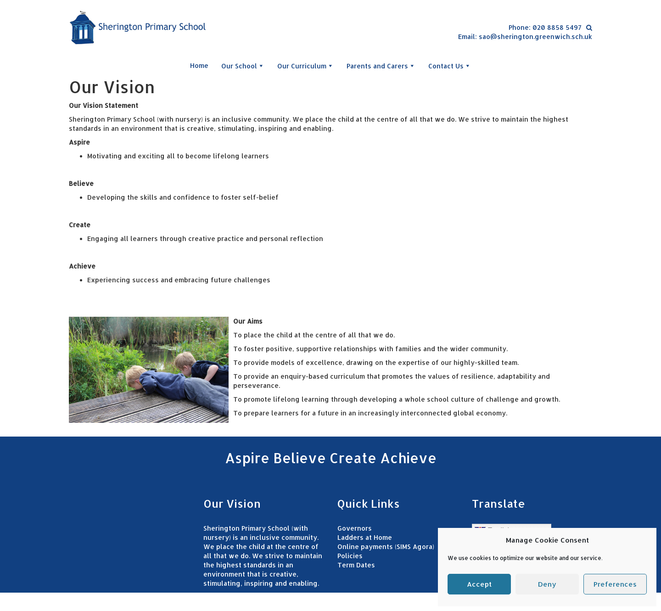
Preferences (615, 584)
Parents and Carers (381, 65)
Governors (354, 528)
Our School (242, 65)
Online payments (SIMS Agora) (385, 546)
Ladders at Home (364, 537)
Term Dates (356, 565)
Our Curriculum (305, 65)
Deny (547, 584)
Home (199, 65)
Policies (350, 556)
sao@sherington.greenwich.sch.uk (535, 36)
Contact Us (449, 65)
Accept (479, 584)
